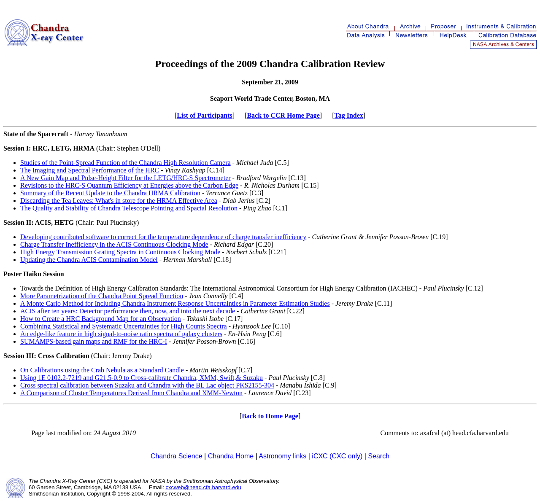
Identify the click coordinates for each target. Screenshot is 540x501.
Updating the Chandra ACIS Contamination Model (89, 259)
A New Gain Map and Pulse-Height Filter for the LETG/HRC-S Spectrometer (125, 177)
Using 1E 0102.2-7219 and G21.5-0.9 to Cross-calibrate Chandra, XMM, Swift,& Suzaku (141, 377)
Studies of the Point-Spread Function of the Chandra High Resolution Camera (125, 162)
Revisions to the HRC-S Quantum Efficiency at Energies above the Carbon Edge (129, 185)
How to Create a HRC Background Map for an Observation (100, 318)
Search (378, 456)
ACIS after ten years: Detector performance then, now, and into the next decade (127, 311)
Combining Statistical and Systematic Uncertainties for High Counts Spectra (123, 326)
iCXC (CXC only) (337, 456)
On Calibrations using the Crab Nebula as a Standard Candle (102, 370)
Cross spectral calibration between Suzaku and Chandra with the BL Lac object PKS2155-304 (147, 385)
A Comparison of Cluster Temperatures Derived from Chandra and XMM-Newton (131, 392)
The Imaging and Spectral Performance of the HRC (89, 170)
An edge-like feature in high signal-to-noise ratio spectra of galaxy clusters (121, 333)
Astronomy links (282, 456)
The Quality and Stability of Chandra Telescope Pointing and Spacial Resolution (129, 208)
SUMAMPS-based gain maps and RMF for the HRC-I (93, 341)
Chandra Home (231, 456)
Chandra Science (176, 456)
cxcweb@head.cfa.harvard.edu (203, 487)
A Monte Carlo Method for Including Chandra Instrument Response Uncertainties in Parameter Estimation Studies (175, 303)
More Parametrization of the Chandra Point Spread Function (101, 295)
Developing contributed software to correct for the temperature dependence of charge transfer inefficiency (163, 236)
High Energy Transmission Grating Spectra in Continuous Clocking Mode (120, 252)
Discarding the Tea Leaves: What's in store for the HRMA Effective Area (118, 200)
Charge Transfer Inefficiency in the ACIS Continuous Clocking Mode (114, 244)
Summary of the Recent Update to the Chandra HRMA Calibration (110, 193)
